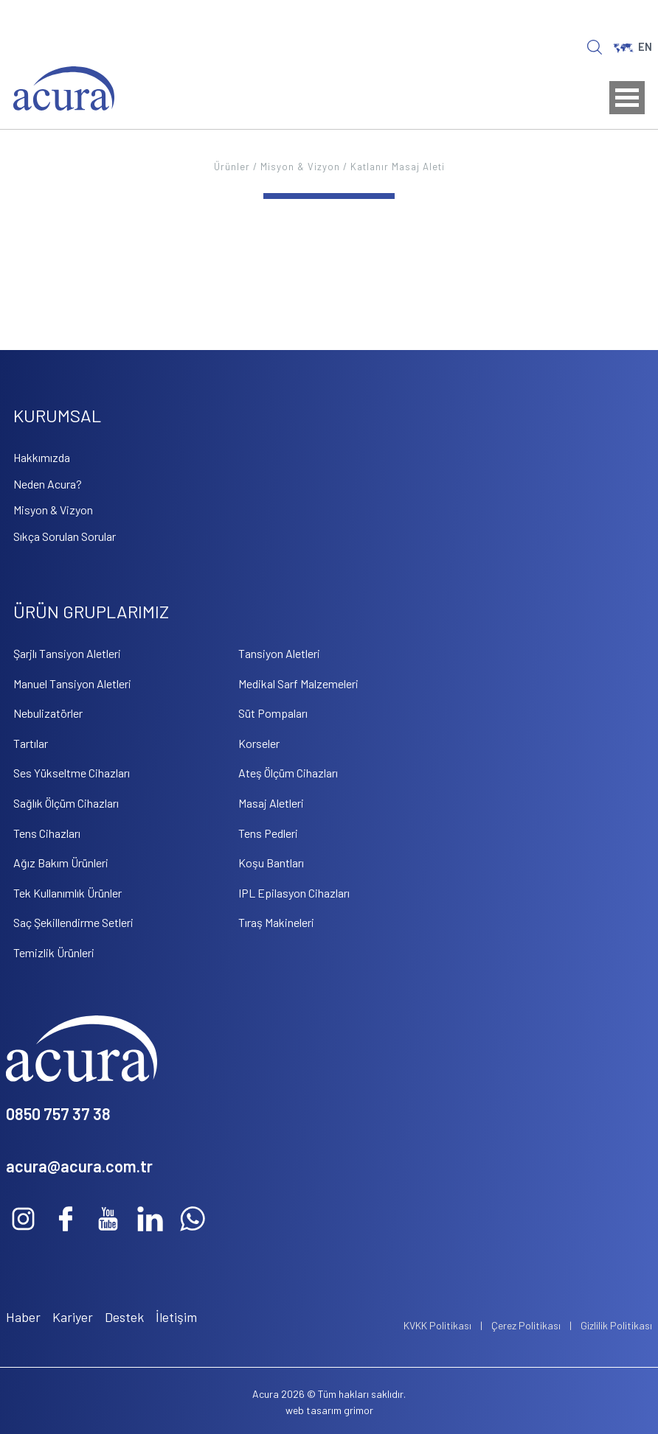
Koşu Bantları (271, 863)
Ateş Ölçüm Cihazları (288, 773)
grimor (358, 1410)
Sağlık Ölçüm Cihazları (66, 803)
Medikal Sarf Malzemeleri (298, 683)
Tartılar (30, 743)
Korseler (259, 743)
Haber (23, 1317)
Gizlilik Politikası (616, 1325)
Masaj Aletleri (271, 803)
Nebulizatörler (48, 713)
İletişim (176, 1317)
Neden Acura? (47, 484)
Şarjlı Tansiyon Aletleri (67, 653)
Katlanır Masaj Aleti (397, 166)
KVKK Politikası (437, 1325)
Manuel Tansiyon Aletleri (72, 683)
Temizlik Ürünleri (53, 952)
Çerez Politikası (526, 1325)
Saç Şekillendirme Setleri (73, 922)
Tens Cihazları (46, 833)
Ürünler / (237, 166)
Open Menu (627, 97)
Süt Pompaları (273, 713)
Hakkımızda (41, 457)
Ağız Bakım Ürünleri (60, 863)
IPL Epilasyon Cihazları (294, 893)
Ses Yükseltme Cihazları (71, 773)
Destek (124, 1317)
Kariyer (72, 1317)
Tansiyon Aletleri (279, 653)
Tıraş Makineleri (276, 922)
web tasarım (313, 1410)
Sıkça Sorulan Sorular (64, 536)
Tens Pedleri (268, 833)
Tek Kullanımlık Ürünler (67, 893)
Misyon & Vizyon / (305, 166)
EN (632, 46)
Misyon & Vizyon (53, 510)
